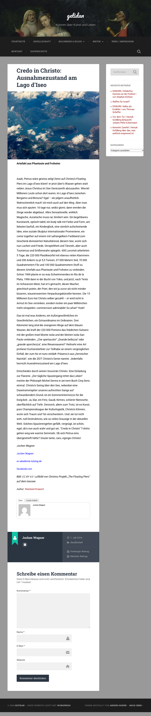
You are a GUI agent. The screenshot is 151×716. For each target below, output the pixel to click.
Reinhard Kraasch (34, 490)
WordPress (64, 709)
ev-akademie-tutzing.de (30, 462)
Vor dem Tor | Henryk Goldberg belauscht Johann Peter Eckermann (125, 120)
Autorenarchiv (25, 545)
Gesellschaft (42, 42)
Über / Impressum (123, 42)
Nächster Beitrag (78, 557)
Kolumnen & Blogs (70, 42)
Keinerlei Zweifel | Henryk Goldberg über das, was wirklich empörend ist (125, 131)
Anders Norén (118, 709)
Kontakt (17, 52)
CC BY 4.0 (27, 477)
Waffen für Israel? (121, 102)
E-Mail (21, 649)
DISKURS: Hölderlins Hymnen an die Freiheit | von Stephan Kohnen (124, 94)
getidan (75, 15)
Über (20, 501)
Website (21, 663)
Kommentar (24, 592)
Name (20, 635)
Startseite (18, 42)
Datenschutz (38, 52)
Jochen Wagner (26, 454)
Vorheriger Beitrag (79, 552)
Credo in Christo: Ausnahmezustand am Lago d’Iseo (49, 78)
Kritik (97, 42)
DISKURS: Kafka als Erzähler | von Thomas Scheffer (123, 110)
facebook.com (25, 469)
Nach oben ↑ (136, 709)
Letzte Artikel (31, 501)
